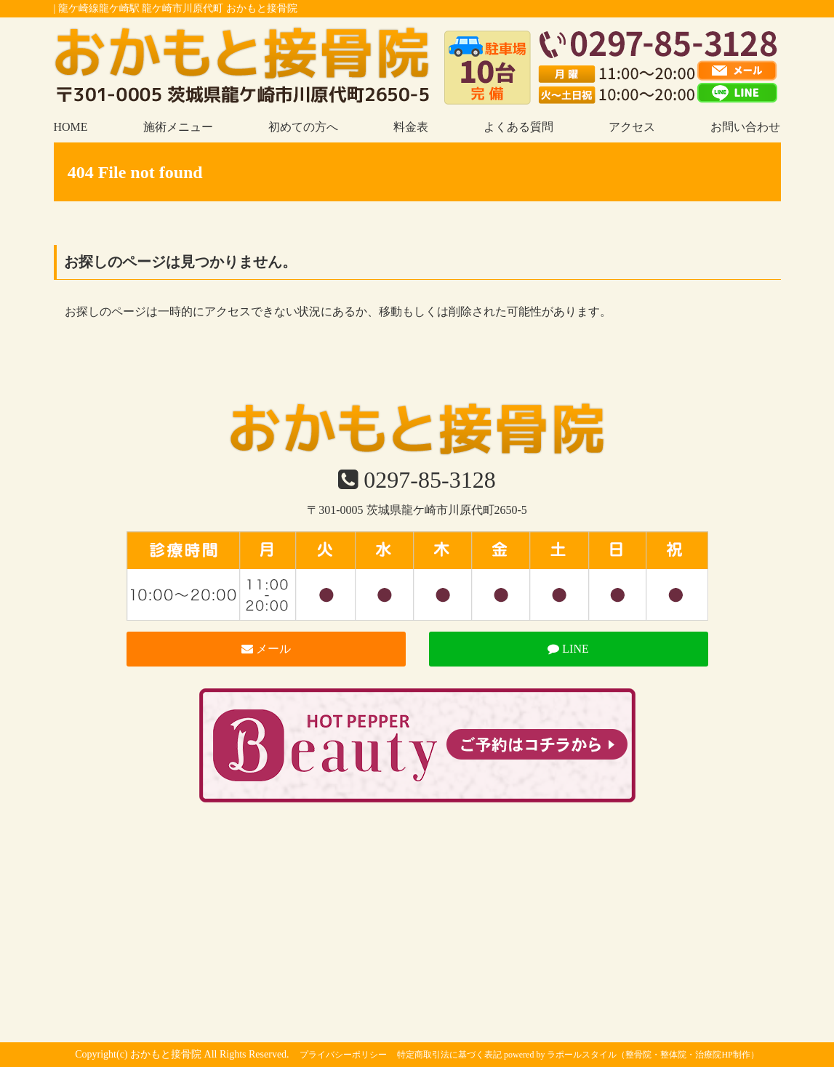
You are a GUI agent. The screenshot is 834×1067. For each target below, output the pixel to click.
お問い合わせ (745, 127)
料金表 (410, 127)
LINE (568, 649)
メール (266, 649)
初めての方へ (303, 127)
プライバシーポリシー (343, 1055)
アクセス (632, 127)
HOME (71, 127)
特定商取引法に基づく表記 (449, 1055)
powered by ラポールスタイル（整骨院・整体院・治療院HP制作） (631, 1055)
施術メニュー (178, 127)
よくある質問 (518, 127)
